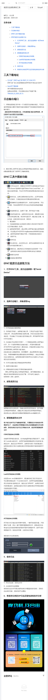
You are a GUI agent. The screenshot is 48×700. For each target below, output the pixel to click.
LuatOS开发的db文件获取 (27, 59)
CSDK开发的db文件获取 (26, 56)
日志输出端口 (15, 30)
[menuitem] (9, 3)
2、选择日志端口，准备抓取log (25, 46)
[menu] (10, 3)
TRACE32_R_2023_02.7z (15, 93)
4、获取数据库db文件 (22, 53)
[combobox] (29, 2)
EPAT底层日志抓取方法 (18, 37)
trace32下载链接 (12, 86)
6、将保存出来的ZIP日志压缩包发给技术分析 (29, 69)
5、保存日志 (19, 66)
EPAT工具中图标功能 (18, 34)
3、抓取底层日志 (20, 49)
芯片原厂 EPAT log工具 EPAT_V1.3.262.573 (21, 80)
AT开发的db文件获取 (25, 63)
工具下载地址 (15, 27)
